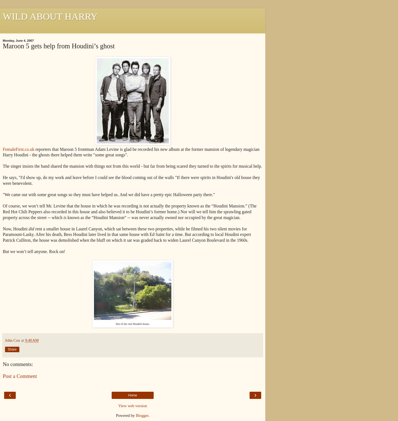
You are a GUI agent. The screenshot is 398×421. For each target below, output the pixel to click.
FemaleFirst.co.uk (18, 149)
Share (12, 349)
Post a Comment (20, 376)
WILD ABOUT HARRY (50, 16)
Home (132, 395)
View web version (132, 406)
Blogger (142, 415)
